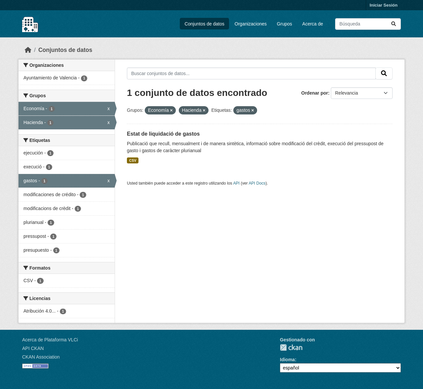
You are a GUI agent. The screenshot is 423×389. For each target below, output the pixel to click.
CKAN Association (41, 357)
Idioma (287, 359)
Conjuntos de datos (204, 23)
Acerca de (312, 23)
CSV (132, 160)
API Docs (257, 183)
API (236, 183)
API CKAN (33, 348)
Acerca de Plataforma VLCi (50, 339)
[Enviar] (393, 24)
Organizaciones (251, 23)
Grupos (284, 23)
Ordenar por (314, 93)
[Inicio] (28, 50)
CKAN (291, 347)
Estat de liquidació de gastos (163, 134)
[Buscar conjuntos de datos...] (368, 24)
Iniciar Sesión (383, 5)
